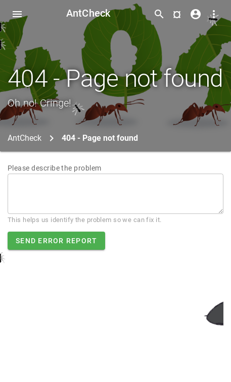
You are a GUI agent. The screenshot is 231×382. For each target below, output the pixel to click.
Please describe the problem (55, 168)
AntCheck (88, 13)
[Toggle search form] (159, 14)
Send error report (56, 241)
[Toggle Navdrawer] (17, 14)
